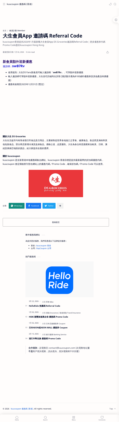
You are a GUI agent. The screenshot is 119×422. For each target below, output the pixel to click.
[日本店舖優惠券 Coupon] (55, 323)
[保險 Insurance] (52, 313)
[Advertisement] (59, 17)
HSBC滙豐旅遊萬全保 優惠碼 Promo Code (48, 316)
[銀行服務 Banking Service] (56, 334)
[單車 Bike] (49, 302)
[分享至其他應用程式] (60, 206)
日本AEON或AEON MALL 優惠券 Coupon (48, 327)
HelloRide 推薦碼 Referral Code (44, 305)
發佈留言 (56, 222)
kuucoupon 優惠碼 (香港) (19, 4)
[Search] (115, 4)
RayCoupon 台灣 (43, 248)
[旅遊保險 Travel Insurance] (70, 313)
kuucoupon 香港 (43, 245)
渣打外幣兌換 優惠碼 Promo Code (45, 338)
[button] (110, 4)
